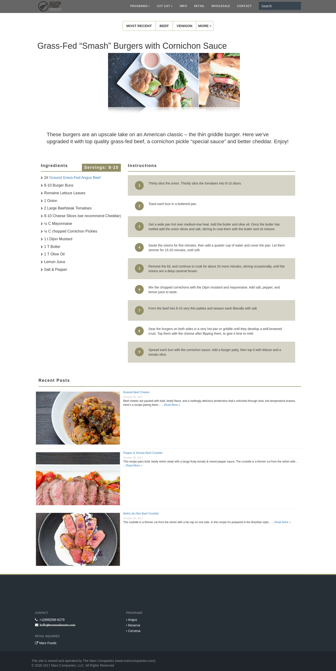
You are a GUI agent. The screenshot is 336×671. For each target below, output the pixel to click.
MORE (204, 26)
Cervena (133, 631)
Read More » (172, 405)
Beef (164, 26)
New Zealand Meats (49, 7)
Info (183, 6)
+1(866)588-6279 (50, 620)
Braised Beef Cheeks (136, 392)
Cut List (165, 6)
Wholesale (220, 6)
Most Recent (139, 26)
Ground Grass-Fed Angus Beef (75, 178)
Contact (244, 6)
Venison (184, 26)
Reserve (133, 625)
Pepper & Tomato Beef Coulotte (143, 453)
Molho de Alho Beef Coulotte (141, 513)
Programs (140, 6)
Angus (131, 620)
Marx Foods (45, 643)
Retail (199, 6)
